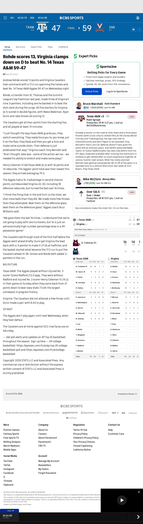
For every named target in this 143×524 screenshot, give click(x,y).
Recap (7, 47)
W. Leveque (80, 282)
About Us (43, 430)
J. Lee (78, 324)
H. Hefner (79, 288)
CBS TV (42, 445)
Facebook (9, 473)
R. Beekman (115, 282)
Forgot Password (47, 473)
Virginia (115, 258)
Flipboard (8, 484)
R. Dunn (113, 272)
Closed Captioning (82, 445)
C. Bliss (113, 335)
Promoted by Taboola (127, 394)
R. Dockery (80, 340)
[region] (122, 500)
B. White (79, 329)
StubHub (63, 47)
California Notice (82, 449)
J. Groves (114, 277)
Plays (50, 47)
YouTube (8, 461)
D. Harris (113, 351)
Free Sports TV (11, 437)
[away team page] (43, 28)
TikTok (7, 465)
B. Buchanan (115, 313)
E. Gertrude (115, 308)
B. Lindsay (80, 319)
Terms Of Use (80, 430)
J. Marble (79, 351)
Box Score (20, 47)
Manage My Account (48, 461)
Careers (42, 433)
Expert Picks (36, 47)
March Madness (12, 445)
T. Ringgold (80, 335)
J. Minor (113, 319)
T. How (113, 324)
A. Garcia (79, 308)
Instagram (9, 469)
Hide (10, 511)
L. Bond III (114, 302)
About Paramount (47, 437)
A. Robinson (115, 329)
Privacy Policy (80, 433)
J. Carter (79, 277)
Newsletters (44, 465)
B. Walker (114, 345)
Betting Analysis (12, 441)
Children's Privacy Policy (85, 437)
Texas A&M (82, 258)
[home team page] (100, 28)
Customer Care (116, 433)
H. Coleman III (88, 242)
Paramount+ (44, 441)
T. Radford (80, 345)
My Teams (43, 469)
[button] (122, 500)
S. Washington (81, 302)
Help (110, 430)
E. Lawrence (80, 297)
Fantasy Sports (11, 433)
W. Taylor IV (80, 272)
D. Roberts (114, 340)
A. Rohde (113, 266)
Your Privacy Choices (84, 441)
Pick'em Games (12, 430)
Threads (8, 480)
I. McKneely (115, 288)
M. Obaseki (80, 313)
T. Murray (114, 297)
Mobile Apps (10, 449)
